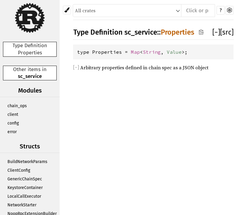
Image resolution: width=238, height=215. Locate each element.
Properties (177, 32)
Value (174, 52)
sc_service (30, 76)
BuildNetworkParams (27, 161)
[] (216, 32)
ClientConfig (18, 170)
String (152, 52)
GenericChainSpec (24, 179)
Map (135, 52)
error (12, 131)
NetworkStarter (21, 205)
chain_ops (17, 105)
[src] (227, 32)
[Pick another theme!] (67, 10)
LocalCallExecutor (24, 196)
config (13, 123)
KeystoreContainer (25, 187)
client (12, 114)
